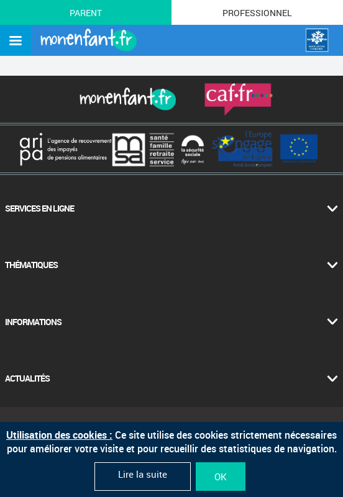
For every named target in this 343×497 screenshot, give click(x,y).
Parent (86, 13)
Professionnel (257, 13)
